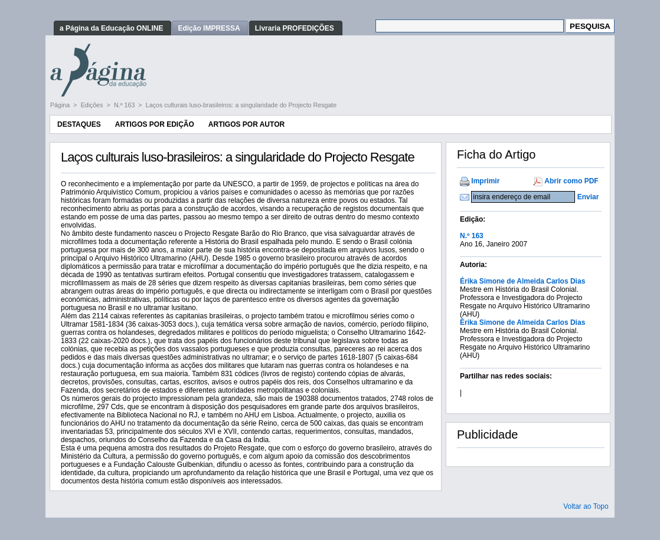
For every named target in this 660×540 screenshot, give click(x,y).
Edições (93, 104)
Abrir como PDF (571, 181)
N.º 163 (125, 104)
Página (60, 104)
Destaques (79, 124)
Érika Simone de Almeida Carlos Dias (522, 281)
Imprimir (485, 181)
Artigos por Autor (246, 124)
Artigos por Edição (154, 124)
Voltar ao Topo (586, 506)
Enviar (588, 197)
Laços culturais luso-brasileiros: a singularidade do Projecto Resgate (241, 104)
